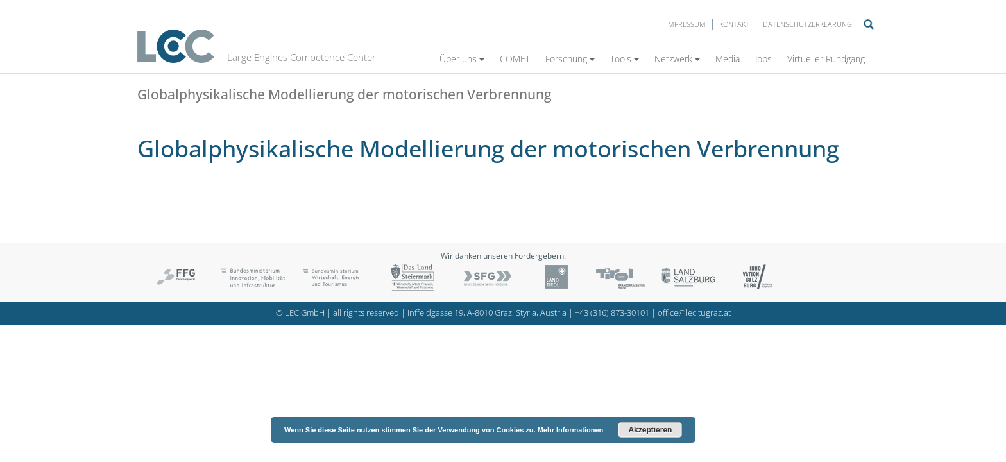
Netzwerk (677, 59)
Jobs (763, 59)
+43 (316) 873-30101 (612, 312)
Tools (624, 59)
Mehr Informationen (571, 430)
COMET (515, 59)
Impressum (686, 24)
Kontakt (734, 24)
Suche (869, 24)
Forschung (570, 59)
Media (727, 59)
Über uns (461, 59)
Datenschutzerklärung (807, 24)
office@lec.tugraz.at (694, 312)
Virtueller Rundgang (826, 59)
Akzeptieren (650, 429)
